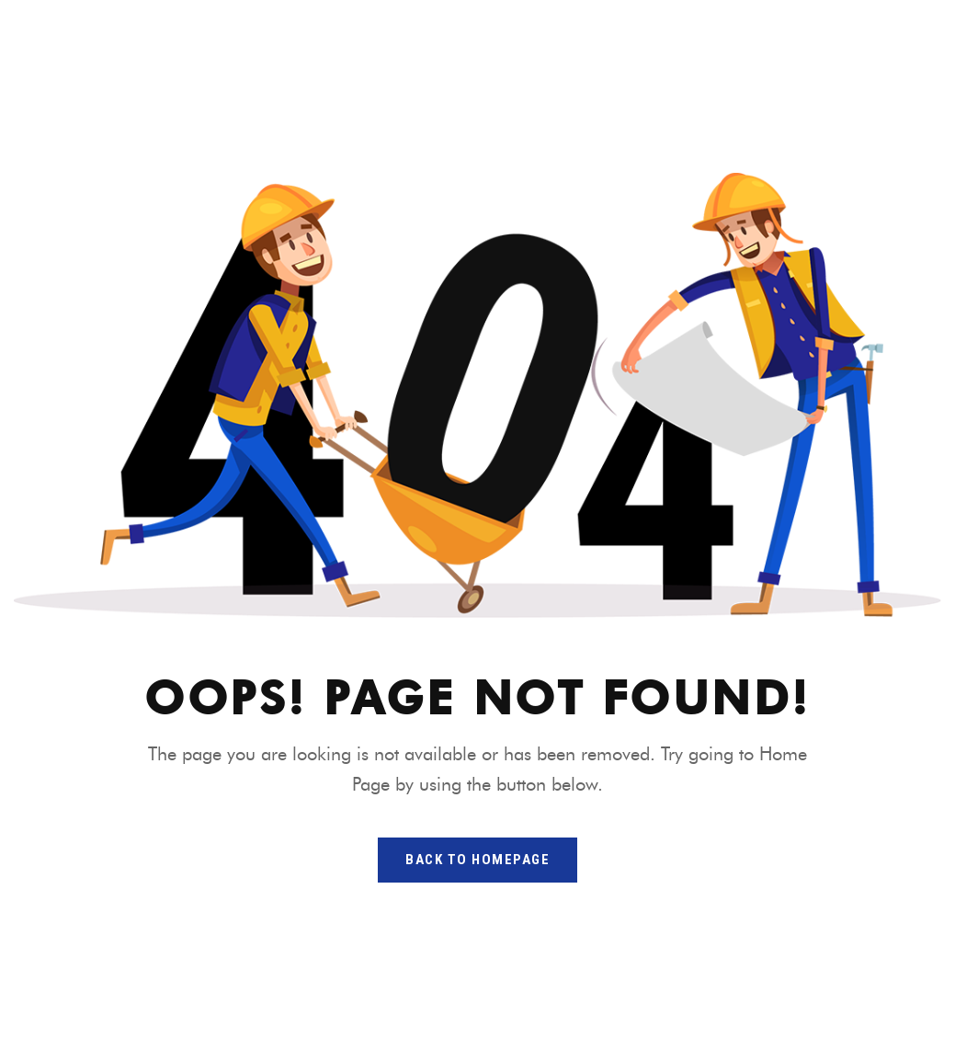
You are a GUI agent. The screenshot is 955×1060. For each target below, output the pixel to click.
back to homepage (477, 859)
